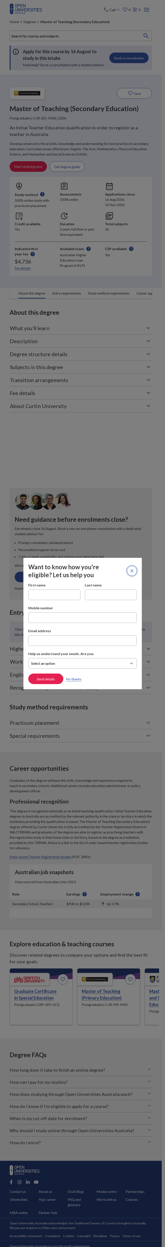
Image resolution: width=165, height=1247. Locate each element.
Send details (46, 679)
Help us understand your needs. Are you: (61, 654)
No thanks (74, 679)
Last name (93, 585)
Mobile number (40, 608)
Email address (39, 631)
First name (37, 585)
